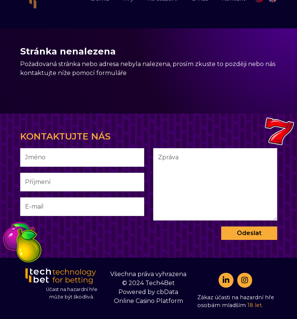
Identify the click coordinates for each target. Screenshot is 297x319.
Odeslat (249, 233)
